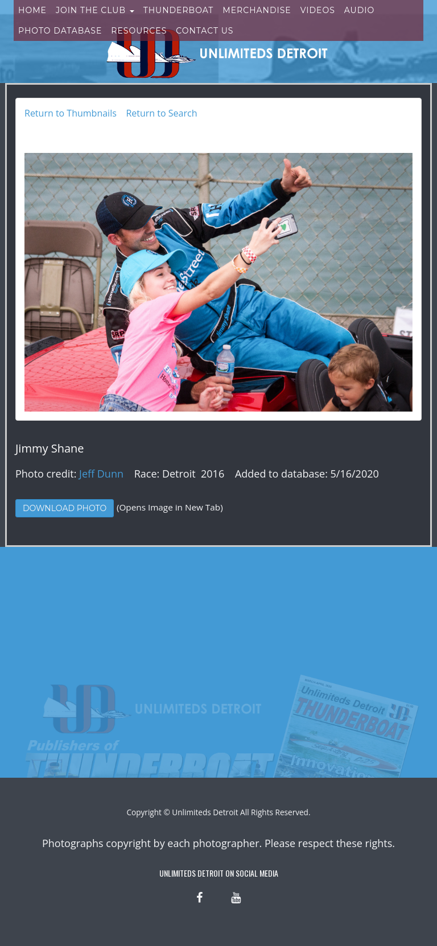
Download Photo (64, 508)
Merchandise (256, 21)
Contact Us (204, 42)
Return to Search (161, 113)
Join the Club (95, 21)
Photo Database (60, 42)
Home (32, 21)
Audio (359, 21)
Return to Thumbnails (70, 113)
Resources (139, 42)
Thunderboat (178, 21)
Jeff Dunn (101, 473)
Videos (317, 21)
